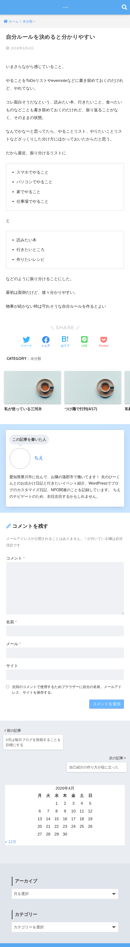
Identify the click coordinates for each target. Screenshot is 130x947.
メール (13, 642)
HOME (65, 927)
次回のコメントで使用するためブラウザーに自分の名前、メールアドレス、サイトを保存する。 (67, 687)
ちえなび (65, 7)
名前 (11, 620)
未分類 (36, 355)
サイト (12, 663)
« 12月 (11, 816)
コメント (15, 556)
